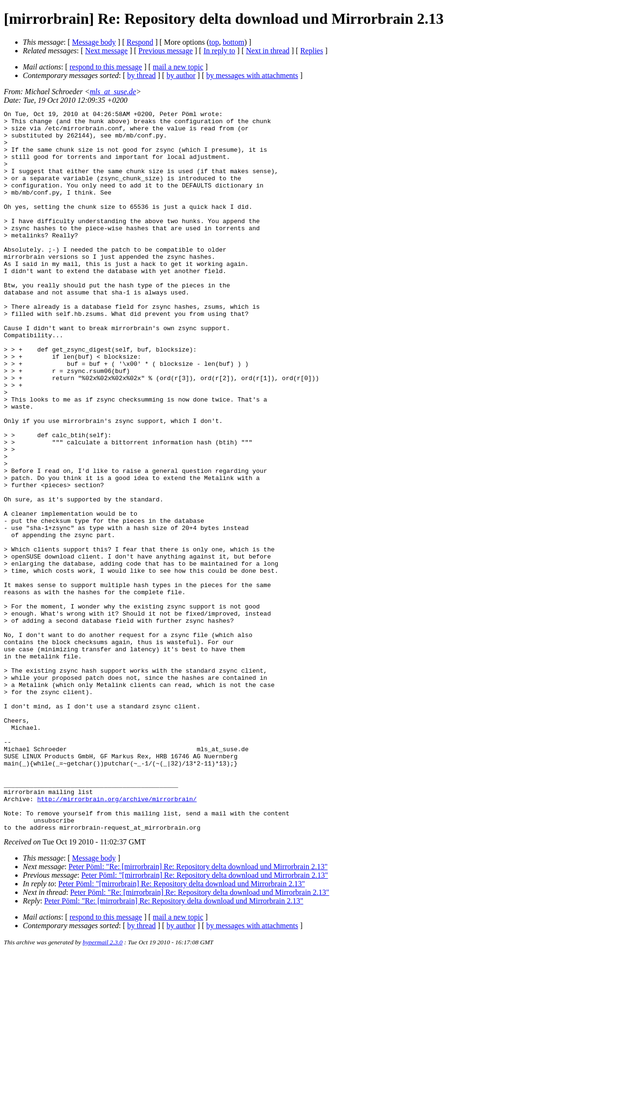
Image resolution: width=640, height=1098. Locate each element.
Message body (94, 42)
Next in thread (268, 51)
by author (180, 75)
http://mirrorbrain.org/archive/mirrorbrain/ (116, 937)
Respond (139, 42)
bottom (233, 42)
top (214, 42)
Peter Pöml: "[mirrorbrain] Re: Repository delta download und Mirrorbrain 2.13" (204, 1019)
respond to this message (105, 67)
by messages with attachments (252, 75)
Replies (311, 51)
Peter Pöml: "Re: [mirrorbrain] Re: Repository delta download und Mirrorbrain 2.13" (198, 1011)
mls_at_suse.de (113, 92)
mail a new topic (178, 67)
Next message (106, 51)
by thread (141, 75)
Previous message (165, 51)
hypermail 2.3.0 (103, 1086)
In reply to (219, 51)
